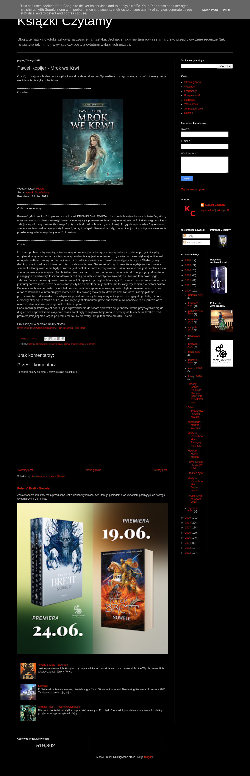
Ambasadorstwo (193, 108)
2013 (188, 547)
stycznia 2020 (192, 510)
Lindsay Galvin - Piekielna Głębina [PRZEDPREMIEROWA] (195, 393)
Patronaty (189, 99)
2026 (188, 260)
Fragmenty (190, 90)
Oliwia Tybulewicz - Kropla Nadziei (195, 412)
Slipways (43, 685)
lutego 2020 (195, 376)
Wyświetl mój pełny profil (215, 210)
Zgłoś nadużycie (193, 189)
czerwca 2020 (192, 345)
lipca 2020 (194, 335)
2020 (188, 290)
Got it (226, 9)
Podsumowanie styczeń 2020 (195, 498)
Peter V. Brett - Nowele (33, 488)
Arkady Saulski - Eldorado (53, 664)
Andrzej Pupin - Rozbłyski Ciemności (59, 706)
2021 (188, 285)
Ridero (40, 188)
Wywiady (189, 86)
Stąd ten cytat (195, 473)
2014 (188, 542)
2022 (188, 280)
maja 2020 (194, 351)
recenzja (90, 344)
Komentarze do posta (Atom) (47, 476)
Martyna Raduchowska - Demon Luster (195, 484)
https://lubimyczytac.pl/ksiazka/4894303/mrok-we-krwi (51, 327)
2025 (188, 265)
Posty (188, 236)
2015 (188, 537)
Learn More (210, 9)
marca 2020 (195, 368)
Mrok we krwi (55, 344)
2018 (188, 522)
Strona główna (93, 470)
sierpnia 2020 (192, 329)
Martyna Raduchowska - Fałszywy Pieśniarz (195, 439)
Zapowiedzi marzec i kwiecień (194, 425)
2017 (188, 527)
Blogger (148, 757)
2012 (188, 552)
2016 (188, 532)
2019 (188, 517)
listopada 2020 (192, 305)
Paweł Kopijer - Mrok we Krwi (195, 465)
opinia (67, 344)
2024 (188, 270)
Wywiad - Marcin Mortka (193, 453)
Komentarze (192, 242)
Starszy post (160, 470)
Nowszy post (25, 470)
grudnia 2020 (195, 294)
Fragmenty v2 (192, 95)
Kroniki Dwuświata (37, 192)
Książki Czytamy (64, 21)
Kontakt (188, 112)
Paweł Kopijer (78, 344)
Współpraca (191, 104)
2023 (188, 275)
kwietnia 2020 (192, 362)
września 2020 (192, 321)
